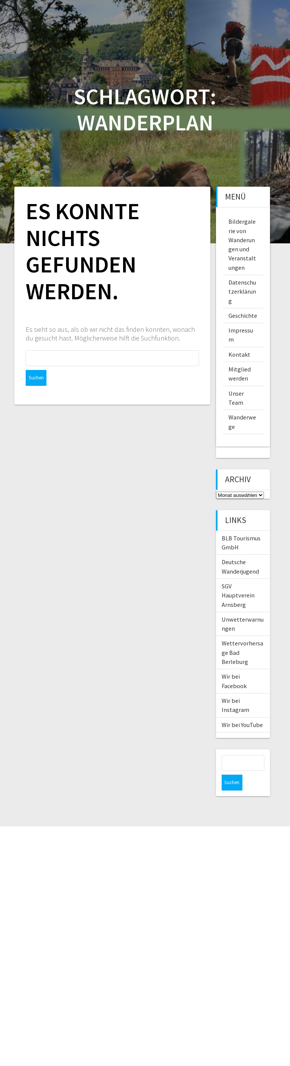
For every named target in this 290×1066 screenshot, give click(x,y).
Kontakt (239, 354)
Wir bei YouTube (242, 725)
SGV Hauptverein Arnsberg (238, 595)
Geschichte (242, 315)
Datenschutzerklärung (242, 291)
